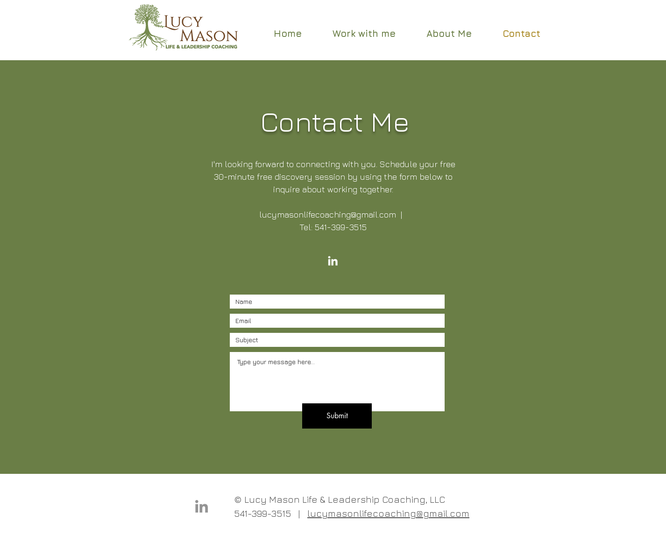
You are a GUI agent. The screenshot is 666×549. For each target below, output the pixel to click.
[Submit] (337, 416)
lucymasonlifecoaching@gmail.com (327, 214)
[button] (364, 33)
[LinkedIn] (333, 260)
